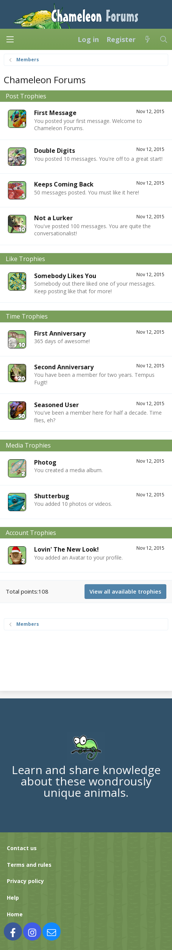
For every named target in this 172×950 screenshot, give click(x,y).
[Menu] (10, 39)
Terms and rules (29, 864)
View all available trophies (125, 591)
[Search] (164, 39)
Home (15, 914)
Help (13, 897)
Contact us (22, 848)
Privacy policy (25, 881)
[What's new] (147, 39)
